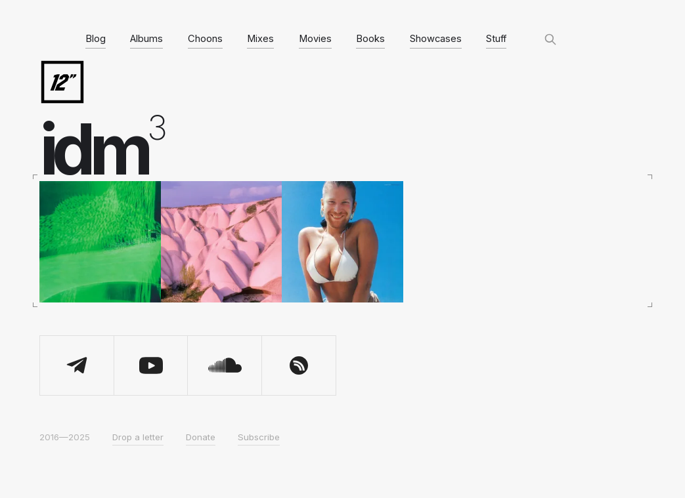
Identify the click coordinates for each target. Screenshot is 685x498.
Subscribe (259, 437)
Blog (95, 39)
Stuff (496, 39)
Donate (200, 437)
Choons (205, 39)
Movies (315, 39)
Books (370, 39)
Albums (146, 39)
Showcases (436, 39)
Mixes (260, 39)
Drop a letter (138, 437)
